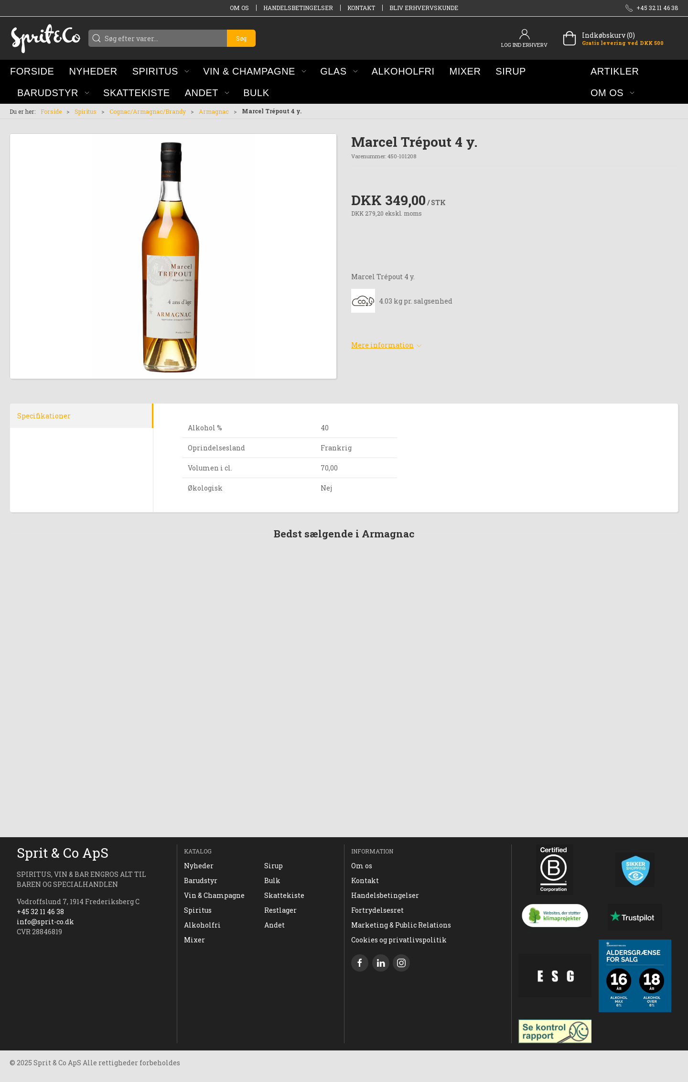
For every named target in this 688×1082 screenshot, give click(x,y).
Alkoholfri (202, 924)
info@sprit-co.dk (45, 921)
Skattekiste (284, 895)
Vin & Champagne (214, 895)
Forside (51, 111)
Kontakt (361, 7)
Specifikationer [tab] (44, 415)
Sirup (273, 865)
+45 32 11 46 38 (40, 911)
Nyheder (199, 865)
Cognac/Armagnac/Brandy (147, 111)
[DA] (45, 38)
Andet (274, 924)
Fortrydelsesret (377, 910)
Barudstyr (200, 880)
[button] (160, 71)
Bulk (272, 880)
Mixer (194, 939)
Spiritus (86, 111)
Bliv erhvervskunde (423, 7)
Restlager (280, 910)
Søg (241, 38)
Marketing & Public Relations (401, 924)
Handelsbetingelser (298, 7)
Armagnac (214, 111)
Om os (239, 7)
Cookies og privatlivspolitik (399, 939)
